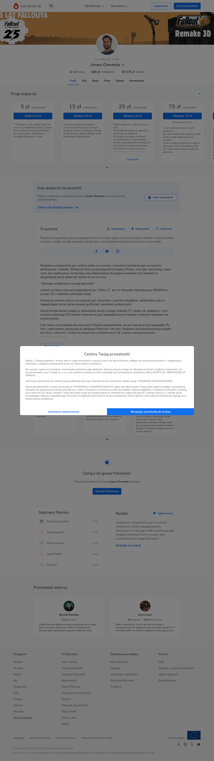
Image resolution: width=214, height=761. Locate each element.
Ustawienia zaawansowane (63, 411)
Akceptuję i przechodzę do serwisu (150, 411)
